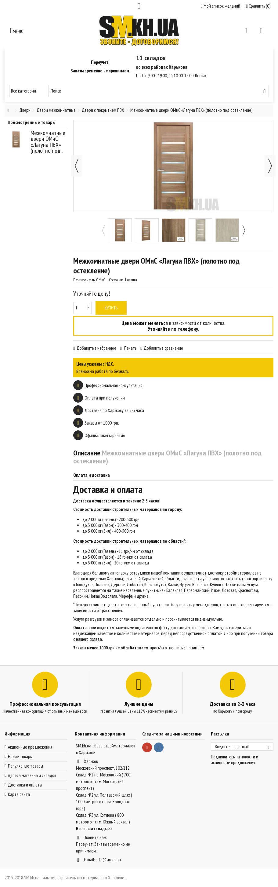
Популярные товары (25, 766)
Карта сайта (19, 794)
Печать (129, 348)
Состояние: (116, 280)
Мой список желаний (220, 6)
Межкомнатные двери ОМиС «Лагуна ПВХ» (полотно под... (48, 142)
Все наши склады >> (94, 828)
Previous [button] (103, 230)
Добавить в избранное (96, 348)
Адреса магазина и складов (32, 775)
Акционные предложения (30, 747)
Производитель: (84, 280)
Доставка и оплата (25, 785)
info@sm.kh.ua (108, 860)
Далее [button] (270, 166)
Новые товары (20, 756)
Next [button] (243, 230)
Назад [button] (76, 166)
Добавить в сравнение (163, 348)
